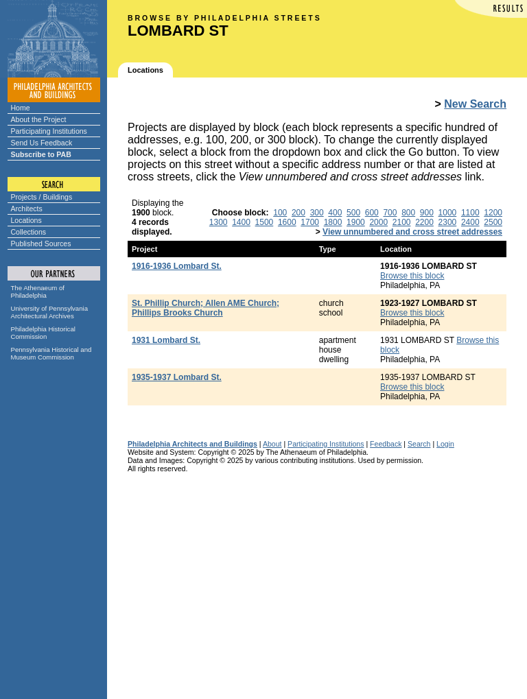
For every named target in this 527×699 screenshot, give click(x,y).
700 (390, 212)
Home (20, 108)
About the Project (39, 119)
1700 (310, 222)
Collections (29, 232)
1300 (218, 222)
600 (372, 212)
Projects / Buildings (42, 197)
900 (427, 212)
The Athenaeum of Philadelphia (38, 291)
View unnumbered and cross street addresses (412, 232)
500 (353, 212)
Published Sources (41, 243)
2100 (402, 222)
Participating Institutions (49, 131)
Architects (27, 208)
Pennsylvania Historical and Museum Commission (51, 353)
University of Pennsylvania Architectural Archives (50, 312)
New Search (475, 104)
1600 (287, 222)
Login (445, 444)
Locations (26, 220)
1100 (470, 212)
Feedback (385, 444)
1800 (333, 222)
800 (408, 212)
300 (317, 212)
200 (298, 212)
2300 (447, 222)
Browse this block (412, 276)
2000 (378, 222)
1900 (356, 222)
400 (335, 212)
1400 (241, 222)
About (272, 444)
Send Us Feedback (42, 143)
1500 (264, 222)
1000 (447, 212)
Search (419, 444)
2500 (493, 222)
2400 (470, 222)
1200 (493, 212)
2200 (424, 222)
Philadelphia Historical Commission (43, 332)
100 (280, 212)
